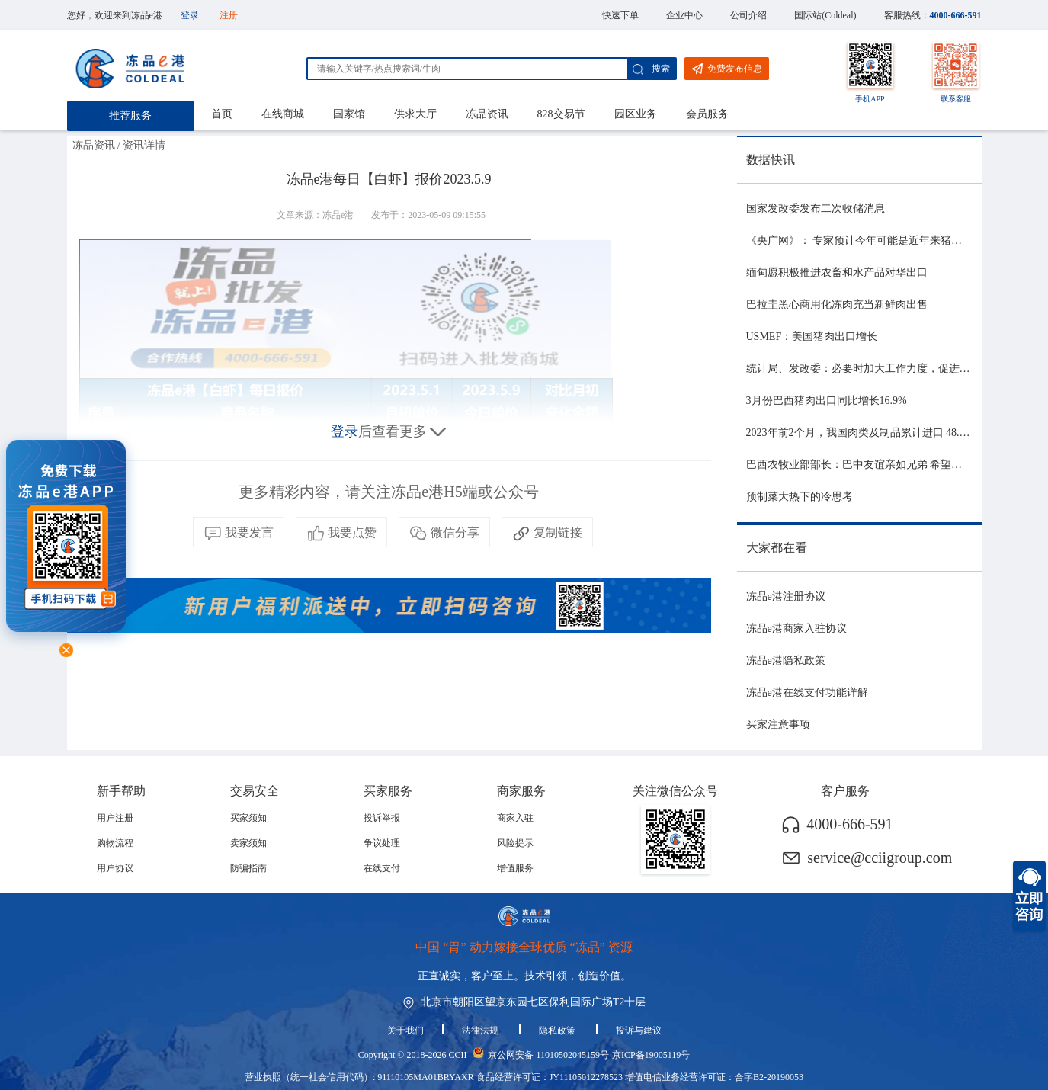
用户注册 (115, 818)
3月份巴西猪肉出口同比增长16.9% (826, 400)
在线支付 (382, 868)
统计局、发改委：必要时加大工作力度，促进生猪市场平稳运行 (895, 368)
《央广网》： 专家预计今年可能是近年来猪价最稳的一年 (881, 240)
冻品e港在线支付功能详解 (807, 692)
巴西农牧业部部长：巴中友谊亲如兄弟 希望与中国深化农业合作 (897, 464)
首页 (221, 114)
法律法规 (481, 1030)
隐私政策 (558, 1030)
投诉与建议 (639, 1030)
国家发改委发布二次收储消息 (815, 208)
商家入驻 (515, 818)
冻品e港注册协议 (785, 596)
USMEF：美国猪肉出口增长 (812, 336)
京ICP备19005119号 (651, 1055)
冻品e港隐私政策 (785, 660)
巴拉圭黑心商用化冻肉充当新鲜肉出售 (837, 304)
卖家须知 (248, 843)
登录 (190, 15)
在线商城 (282, 114)
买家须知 (248, 818)
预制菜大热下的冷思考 (799, 496)
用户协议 (115, 868)
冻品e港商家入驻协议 (796, 628)
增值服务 (515, 868)
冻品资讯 (487, 114)
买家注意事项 (778, 724)
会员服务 (707, 114)
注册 (229, 15)
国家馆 (349, 114)
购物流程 (115, 843)
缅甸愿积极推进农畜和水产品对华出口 (837, 272)
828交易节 (561, 114)
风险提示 (515, 843)
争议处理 (382, 843)
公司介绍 (748, 15)
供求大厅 (415, 114)
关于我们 (405, 1030)
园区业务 (635, 114)
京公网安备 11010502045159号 (548, 1055)
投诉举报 (382, 818)
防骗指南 (248, 868)
